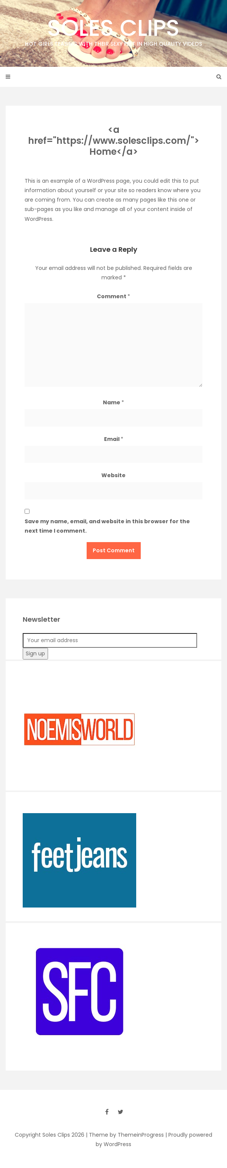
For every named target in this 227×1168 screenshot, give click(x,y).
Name (113, 402)
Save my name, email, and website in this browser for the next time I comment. (107, 526)
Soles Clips (113, 30)
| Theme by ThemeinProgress (125, 1135)
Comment (113, 296)
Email (113, 439)
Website (113, 475)
